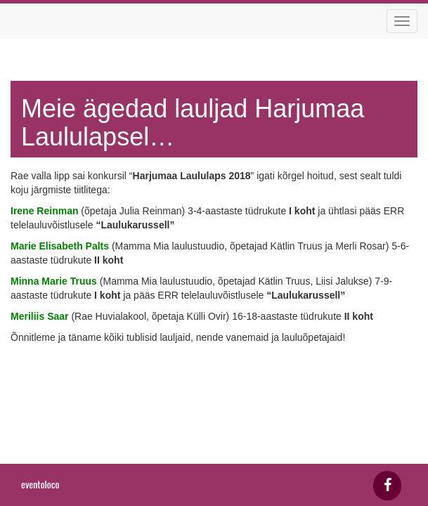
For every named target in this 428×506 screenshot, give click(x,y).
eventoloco (40, 483)
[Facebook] (387, 485)
